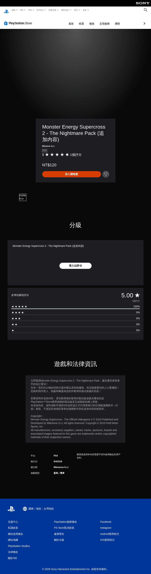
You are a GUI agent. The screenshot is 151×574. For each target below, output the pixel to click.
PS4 (30, 10)
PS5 (21, 10)
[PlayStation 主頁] (6, 10)
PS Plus (39, 10)
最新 (52, 20)
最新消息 (65, 10)
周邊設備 (52, 10)
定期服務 (85, 20)
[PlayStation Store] (19, 20)
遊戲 (13, 10)
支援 (84, 10)
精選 (62, 20)
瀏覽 (98, 20)
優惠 (72, 20)
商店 (76, 10)
